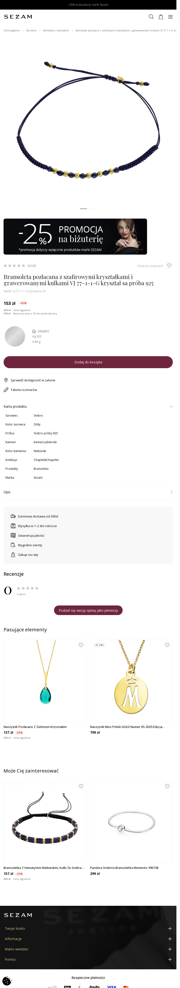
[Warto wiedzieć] (88, 949)
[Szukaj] (151, 16)
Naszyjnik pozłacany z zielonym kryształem (35, 726)
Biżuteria (31, 30)
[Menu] (170, 16)
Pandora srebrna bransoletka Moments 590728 (124, 867)
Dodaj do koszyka (88, 362)
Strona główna (12, 30)
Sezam (38, 478)
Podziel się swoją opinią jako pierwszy (88, 610)
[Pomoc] (88, 959)
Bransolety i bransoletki (56, 30)
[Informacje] (88, 939)
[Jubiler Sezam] (18, 17)
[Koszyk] (160, 16)
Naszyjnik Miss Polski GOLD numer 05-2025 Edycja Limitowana (126, 726)
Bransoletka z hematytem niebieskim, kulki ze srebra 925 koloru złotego (43, 867)
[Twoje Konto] (88, 928)
